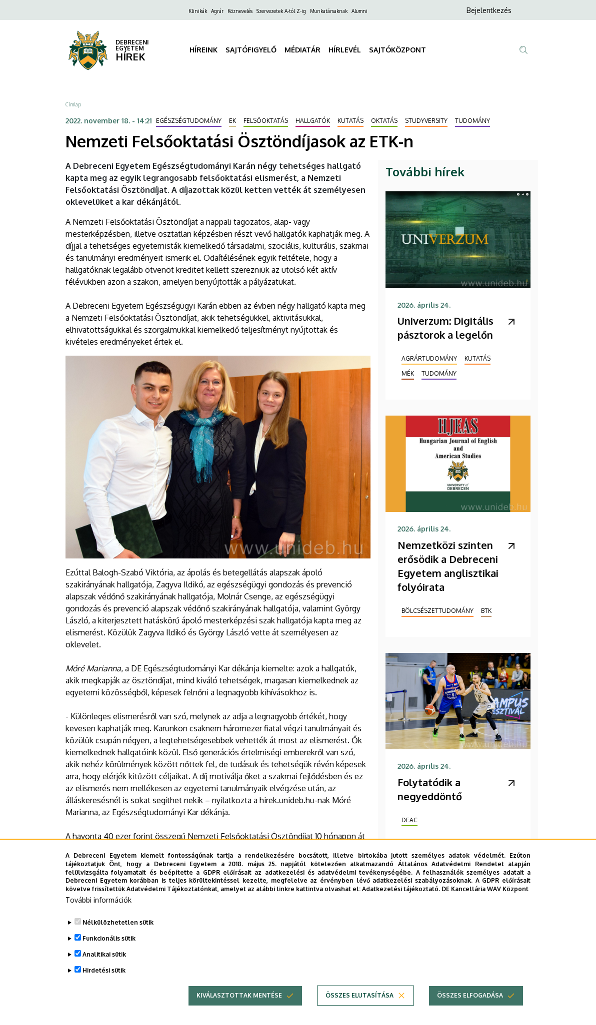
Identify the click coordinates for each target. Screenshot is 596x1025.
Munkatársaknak (329, 11)
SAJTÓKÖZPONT (397, 49)
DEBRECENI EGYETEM (132, 45)
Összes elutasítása (360, 1010)
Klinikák (197, 11)
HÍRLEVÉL (344, 49)
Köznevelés (240, 11)
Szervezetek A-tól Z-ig (281, 11)
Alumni (360, 11)
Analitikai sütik (104, 969)
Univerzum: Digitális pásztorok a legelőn (446, 327)
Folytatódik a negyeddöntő (430, 789)
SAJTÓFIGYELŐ (251, 49)
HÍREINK (204, 49)
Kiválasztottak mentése (239, 1010)
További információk (99, 915)
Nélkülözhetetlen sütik (118, 937)
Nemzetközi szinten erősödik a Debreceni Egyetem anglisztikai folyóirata (448, 565)
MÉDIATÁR (302, 49)
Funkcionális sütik (109, 953)
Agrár (217, 11)
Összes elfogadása (470, 1010)
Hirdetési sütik (104, 985)
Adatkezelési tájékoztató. (401, 904)
